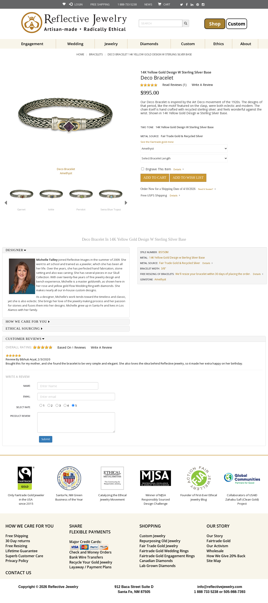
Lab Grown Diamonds (157, 565)
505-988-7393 (235, 592)
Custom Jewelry (152, 535)
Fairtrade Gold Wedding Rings (164, 550)
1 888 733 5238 (206, 592)
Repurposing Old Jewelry (159, 540)
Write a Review (202, 85)
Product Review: (20, 415)
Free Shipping (16, 535)
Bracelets (96, 54)
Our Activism (217, 545)
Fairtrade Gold (219, 540)
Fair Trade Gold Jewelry (158, 545)
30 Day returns (17, 540)
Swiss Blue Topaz (110, 209)
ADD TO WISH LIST (188, 177)
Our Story (215, 535)
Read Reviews (172, 85)
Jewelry (111, 43)
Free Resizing (16, 545)
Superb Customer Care (24, 556)
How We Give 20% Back (226, 556)
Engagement (32, 43)
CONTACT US (18, 572)
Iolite (51, 209)
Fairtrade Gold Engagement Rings (167, 556)
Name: (27, 385)
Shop (215, 23)
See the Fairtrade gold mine (157, 141)
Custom (236, 23)
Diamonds (149, 43)
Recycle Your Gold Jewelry (90, 562)
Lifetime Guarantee (21, 550)
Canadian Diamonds (156, 560)
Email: (27, 396)
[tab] (65, 250)
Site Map (214, 560)
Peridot (80, 209)
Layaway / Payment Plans (90, 567)
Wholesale (215, 550)
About (245, 43)
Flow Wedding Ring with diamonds (91, 286)
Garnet (21, 209)
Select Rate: (23, 407)
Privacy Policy (16, 560)
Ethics (218, 43)
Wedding (75, 43)
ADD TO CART (154, 177)
